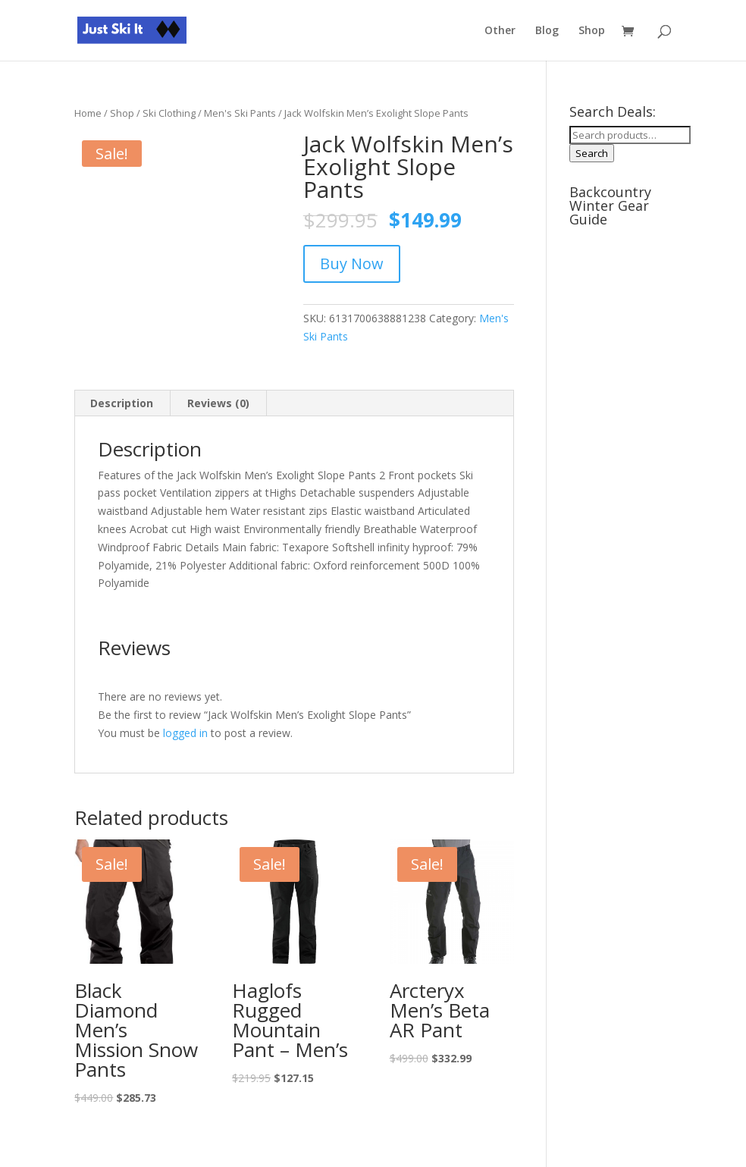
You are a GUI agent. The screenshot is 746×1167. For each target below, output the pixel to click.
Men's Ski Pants (240, 113)
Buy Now (352, 263)
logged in (185, 733)
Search (591, 153)
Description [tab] (121, 403)
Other (500, 31)
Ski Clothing (169, 113)
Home (88, 113)
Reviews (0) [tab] (218, 403)
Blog (547, 31)
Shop (591, 31)
